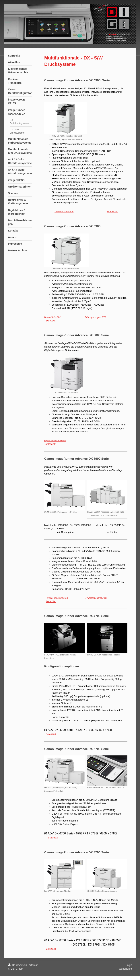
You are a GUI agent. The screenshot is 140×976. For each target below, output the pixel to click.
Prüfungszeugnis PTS (95, 317)
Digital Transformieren (55, 440)
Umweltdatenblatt (64, 211)
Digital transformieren (57, 598)
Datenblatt (112, 211)
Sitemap (33, 965)
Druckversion (18, 965)
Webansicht (125, 968)
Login (129, 965)
